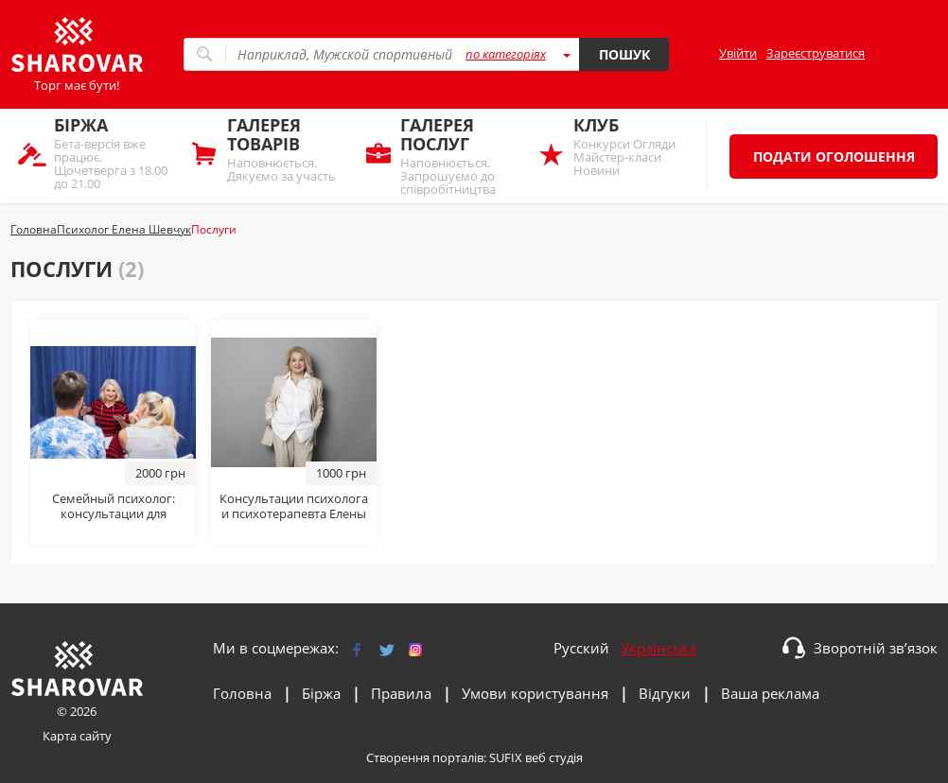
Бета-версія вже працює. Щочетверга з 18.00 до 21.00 (114, 152)
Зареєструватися (815, 52)
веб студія (554, 757)
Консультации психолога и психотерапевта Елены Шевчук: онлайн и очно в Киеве (293, 521)
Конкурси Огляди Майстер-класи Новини (633, 146)
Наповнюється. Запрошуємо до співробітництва (460, 155)
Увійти (738, 52)
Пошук (624, 54)
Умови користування (535, 693)
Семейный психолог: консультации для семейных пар (113, 513)
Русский (581, 647)
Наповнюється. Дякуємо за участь (287, 148)
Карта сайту (77, 735)
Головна (242, 693)
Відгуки (665, 693)
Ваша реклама (770, 693)
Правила (401, 693)
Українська (658, 647)
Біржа (321, 693)
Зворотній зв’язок (876, 647)
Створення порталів (424, 757)
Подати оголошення (834, 156)
